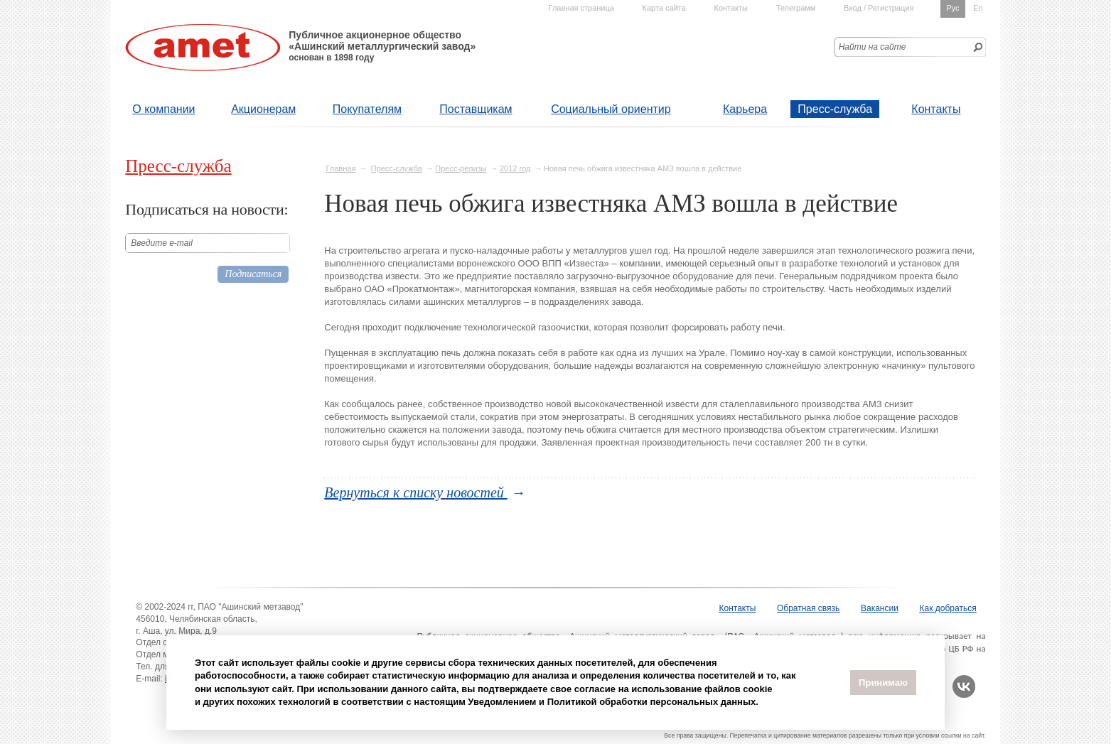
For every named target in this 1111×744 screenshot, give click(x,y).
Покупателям (367, 109)
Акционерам (263, 109)
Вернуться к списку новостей (416, 492)
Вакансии (879, 608)
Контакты (935, 109)
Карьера (745, 109)
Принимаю (883, 682)
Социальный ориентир (610, 109)
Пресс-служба (835, 109)
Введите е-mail (162, 243)
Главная (340, 168)
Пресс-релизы (460, 168)
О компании (163, 109)
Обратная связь (808, 608)
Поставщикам (475, 109)
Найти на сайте (872, 47)
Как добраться (948, 608)
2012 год (515, 168)
